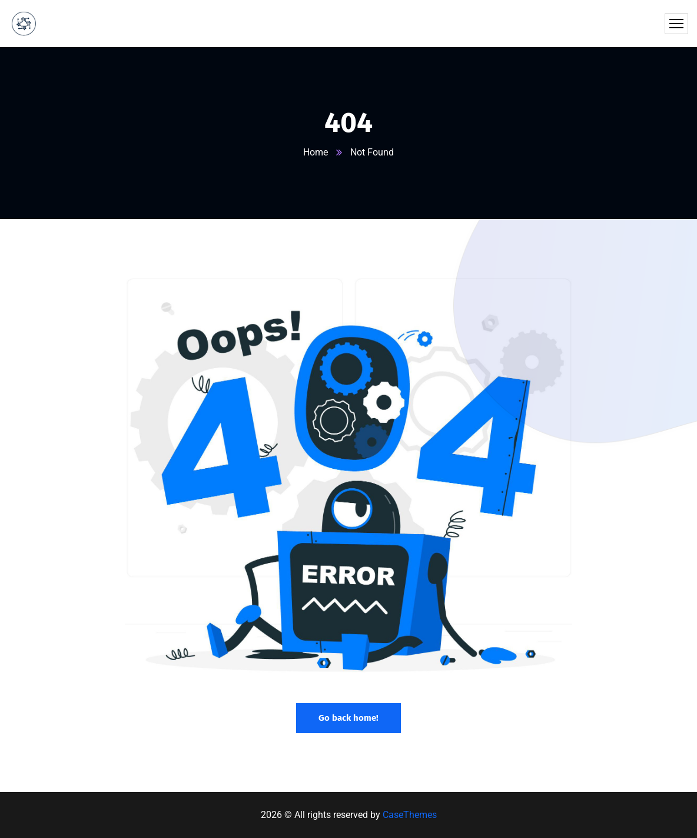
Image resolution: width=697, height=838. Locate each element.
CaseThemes (410, 814)
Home (315, 152)
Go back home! (348, 718)
